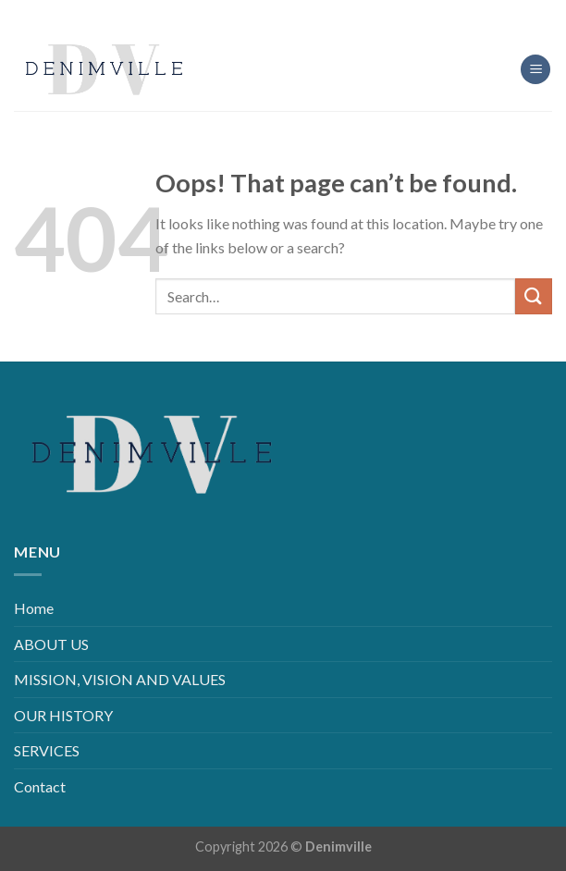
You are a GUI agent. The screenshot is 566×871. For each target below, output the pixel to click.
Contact (40, 786)
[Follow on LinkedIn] (297, 13)
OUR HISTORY (63, 715)
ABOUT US (51, 644)
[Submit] (533, 296)
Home (34, 608)
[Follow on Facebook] (239, 13)
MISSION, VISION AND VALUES (120, 679)
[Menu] (535, 70)
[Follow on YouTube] (327, 13)
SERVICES (47, 750)
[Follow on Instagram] (268, 13)
